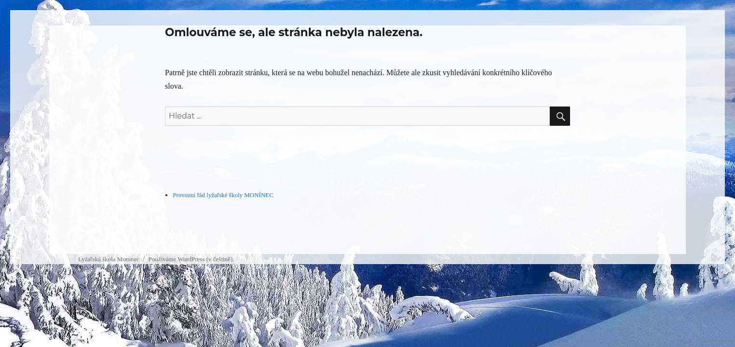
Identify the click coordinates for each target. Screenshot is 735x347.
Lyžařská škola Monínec (108, 259)
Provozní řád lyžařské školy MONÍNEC (223, 195)
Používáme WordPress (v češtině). (191, 259)
